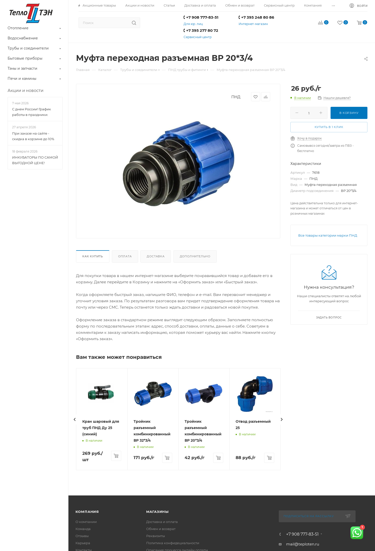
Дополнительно (195, 256)
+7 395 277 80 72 (201, 30)
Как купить (92, 256)
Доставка (155, 256)
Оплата (125, 256)
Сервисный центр (198, 37)
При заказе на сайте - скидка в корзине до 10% (33, 136)
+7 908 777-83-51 (201, 17)
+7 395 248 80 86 (256, 17)
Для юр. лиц (193, 24)
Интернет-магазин (253, 24)
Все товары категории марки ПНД (327, 235)
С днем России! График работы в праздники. (31, 112)
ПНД (235, 96)
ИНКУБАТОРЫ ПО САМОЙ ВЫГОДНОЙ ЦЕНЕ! (35, 160)
